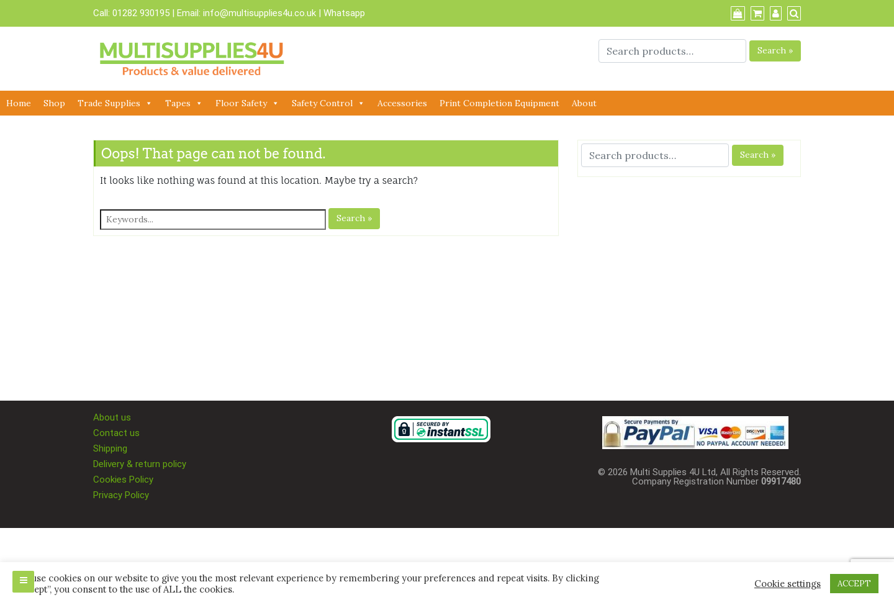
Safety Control (328, 103)
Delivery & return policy (139, 464)
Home (18, 103)
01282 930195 (140, 13)
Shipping (110, 448)
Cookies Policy (123, 479)
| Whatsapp (341, 13)
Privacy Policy (121, 495)
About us (112, 417)
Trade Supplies (115, 103)
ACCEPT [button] (854, 583)
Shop (54, 103)
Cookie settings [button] (787, 583)
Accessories (402, 103)
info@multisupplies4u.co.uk (260, 13)
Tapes (184, 103)
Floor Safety (247, 103)
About (584, 103)
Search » (775, 50)
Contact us (116, 433)
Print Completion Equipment (499, 103)
